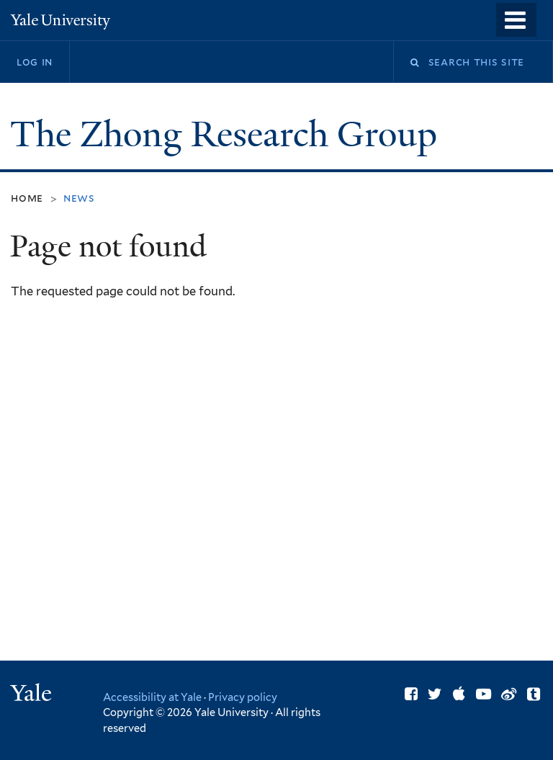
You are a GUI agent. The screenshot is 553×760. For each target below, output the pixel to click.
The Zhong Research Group (228, 134)
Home (27, 198)
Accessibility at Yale (152, 697)
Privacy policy (242, 697)
